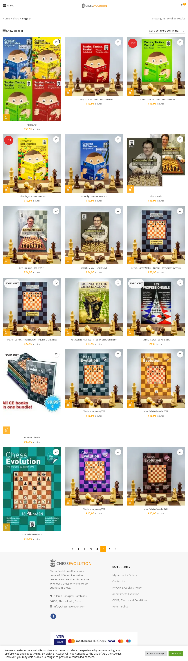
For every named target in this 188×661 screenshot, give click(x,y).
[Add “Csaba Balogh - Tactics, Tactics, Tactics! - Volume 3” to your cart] (130, 92)
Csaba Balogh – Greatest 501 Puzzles (32, 196)
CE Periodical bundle (32, 441)
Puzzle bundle (32, 124)
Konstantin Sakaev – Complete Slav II (94, 268)
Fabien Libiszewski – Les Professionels (156, 343)
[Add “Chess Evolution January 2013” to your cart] (68, 407)
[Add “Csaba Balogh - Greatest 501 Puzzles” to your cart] (6, 189)
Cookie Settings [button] (155, 653)
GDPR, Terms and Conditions (129, 604)
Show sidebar (14, 31)
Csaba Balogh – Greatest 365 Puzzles (94, 196)
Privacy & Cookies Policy (127, 591)
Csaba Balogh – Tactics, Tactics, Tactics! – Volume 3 (156, 99)
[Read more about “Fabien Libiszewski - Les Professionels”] (130, 336)
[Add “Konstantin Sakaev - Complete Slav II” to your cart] (68, 260)
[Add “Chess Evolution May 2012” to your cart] (6, 530)
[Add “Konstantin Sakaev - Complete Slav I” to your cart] (6, 260)
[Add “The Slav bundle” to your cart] (130, 189)
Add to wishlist (56, 42)
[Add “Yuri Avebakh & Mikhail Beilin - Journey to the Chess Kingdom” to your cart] (68, 336)
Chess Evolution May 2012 (32, 538)
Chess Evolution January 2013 (94, 415)
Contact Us (119, 585)
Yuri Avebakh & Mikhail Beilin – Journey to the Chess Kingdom (94, 343)
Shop (16, 18)
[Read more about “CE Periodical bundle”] (6, 433)
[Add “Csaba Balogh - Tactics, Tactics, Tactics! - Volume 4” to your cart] (68, 92)
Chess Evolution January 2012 (94, 512)
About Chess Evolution (125, 597)
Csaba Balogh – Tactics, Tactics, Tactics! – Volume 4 (94, 99)
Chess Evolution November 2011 (156, 512)
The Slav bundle (156, 196)
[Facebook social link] (53, 620)
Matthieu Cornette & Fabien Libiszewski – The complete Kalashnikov (156, 269)
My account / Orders (124, 579)
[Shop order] (167, 31)
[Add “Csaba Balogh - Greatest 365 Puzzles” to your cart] (68, 189)
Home (6, 18)
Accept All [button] (176, 653)
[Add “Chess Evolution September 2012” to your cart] (130, 407)
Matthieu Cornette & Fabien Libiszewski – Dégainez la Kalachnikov (31, 343)
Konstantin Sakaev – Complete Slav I (32, 268)
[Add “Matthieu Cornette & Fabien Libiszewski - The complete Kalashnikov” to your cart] (130, 260)
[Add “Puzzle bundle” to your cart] (6, 117)
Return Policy (120, 610)
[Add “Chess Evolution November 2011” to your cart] (130, 505)
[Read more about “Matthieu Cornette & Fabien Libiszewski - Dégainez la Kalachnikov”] (6, 336)
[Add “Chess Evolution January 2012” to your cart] (68, 505)
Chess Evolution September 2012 (156, 415)
